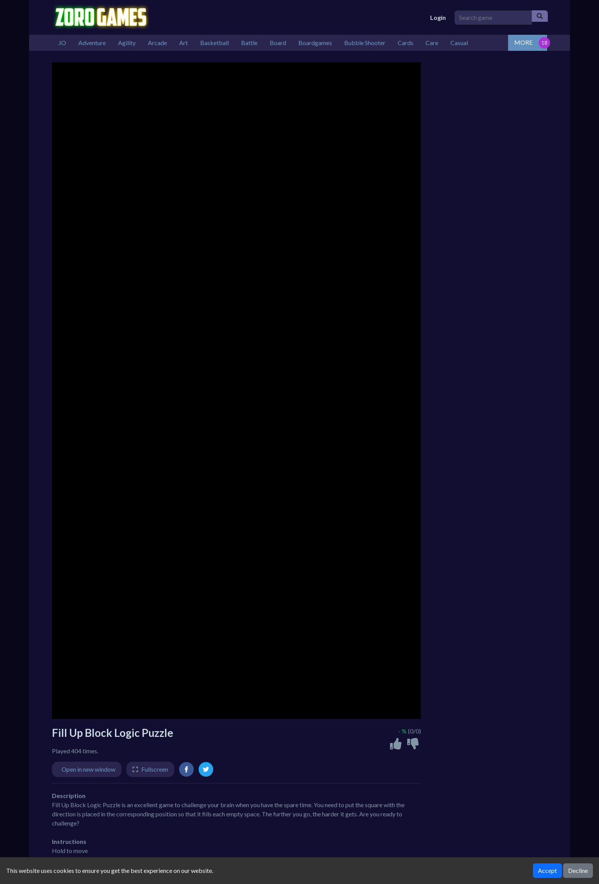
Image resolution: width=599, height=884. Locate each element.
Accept (547, 870)
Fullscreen (154, 769)
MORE (523, 42)
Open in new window (88, 769)
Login (438, 17)
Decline (578, 870)
